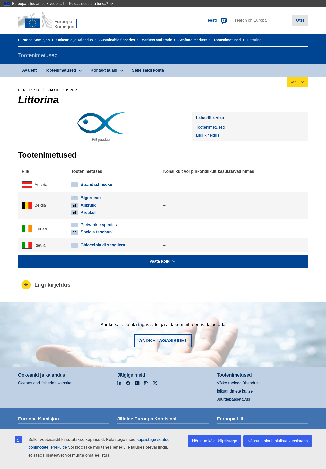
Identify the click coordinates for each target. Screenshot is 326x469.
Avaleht (29, 70)
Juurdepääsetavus (233, 399)
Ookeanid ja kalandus (74, 40)
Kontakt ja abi (104, 70)
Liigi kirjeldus (207, 135)
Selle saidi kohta (148, 70)
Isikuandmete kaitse (235, 391)
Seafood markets (192, 40)
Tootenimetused (227, 40)
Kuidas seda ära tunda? (91, 3)
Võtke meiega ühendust (238, 383)
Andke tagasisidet (163, 340)
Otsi (300, 20)
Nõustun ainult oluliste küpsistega (278, 441)
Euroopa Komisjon (34, 40)
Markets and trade (156, 40)
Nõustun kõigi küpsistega (214, 441)
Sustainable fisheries (117, 40)
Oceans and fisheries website (44, 383)
